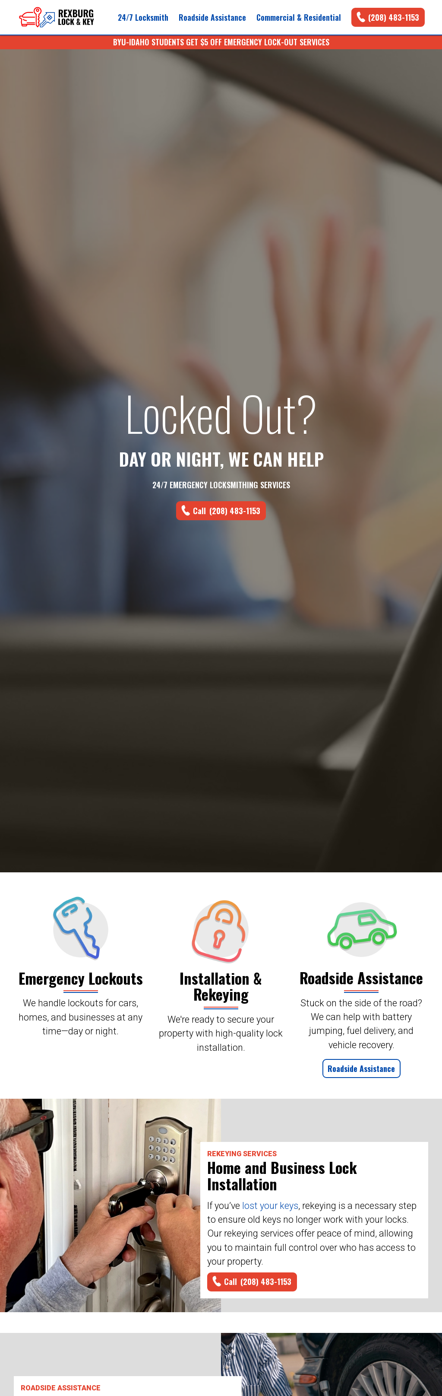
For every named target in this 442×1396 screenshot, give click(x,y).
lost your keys (270, 1205)
